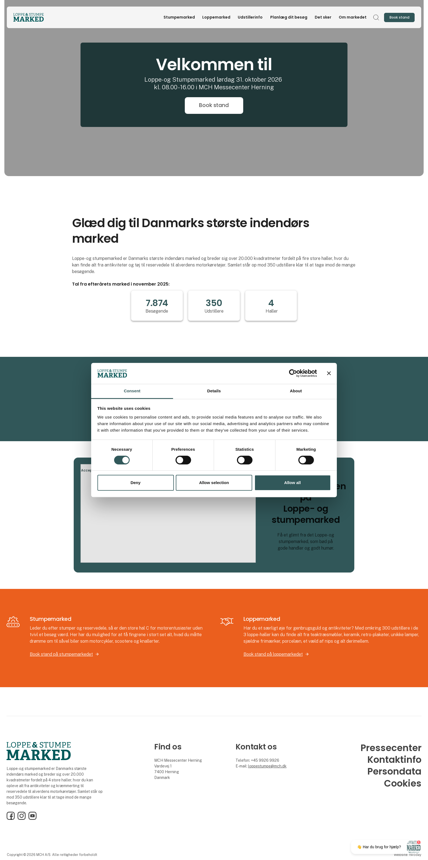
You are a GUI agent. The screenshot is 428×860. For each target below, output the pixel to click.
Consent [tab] (132, 391)
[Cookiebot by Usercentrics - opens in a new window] (293, 373)
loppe (253, 766)
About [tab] (296, 391)
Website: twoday (407, 855)
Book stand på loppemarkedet (273, 654)
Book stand (214, 105)
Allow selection (214, 482)
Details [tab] (214, 391)
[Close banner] (329, 373)
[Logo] (35, 17)
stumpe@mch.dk (272, 766)
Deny (135, 482)
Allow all (292, 482)
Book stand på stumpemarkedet (61, 654)
